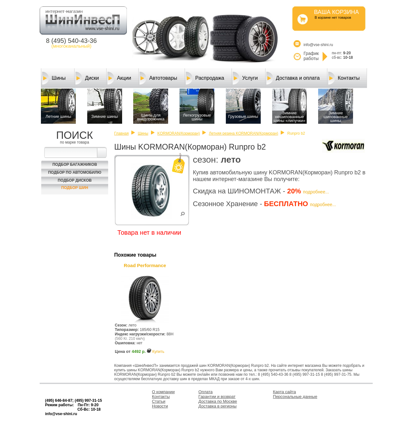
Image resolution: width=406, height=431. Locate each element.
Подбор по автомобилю (75, 172)
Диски (87, 78)
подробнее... (316, 191)
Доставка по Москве (218, 401)
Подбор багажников (74, 164)
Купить (158, 351)
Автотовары (158, 78)
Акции (119, 78)
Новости (160, 406)
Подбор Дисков (75, 180)
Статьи (158, 401)
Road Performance (145, 265)
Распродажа (205, 78)
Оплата (206, 391)
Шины (54, 78)
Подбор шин (74, 187)
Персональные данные (295, 396)
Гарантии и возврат (217, 396)
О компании (163, 391)
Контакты (344, 78)
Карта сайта (284, 391)
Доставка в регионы (218, 406)
